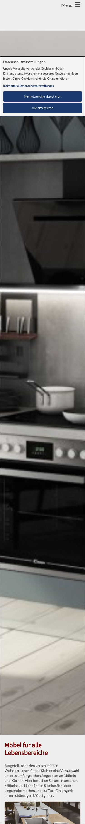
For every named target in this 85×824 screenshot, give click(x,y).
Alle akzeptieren (42, 108)
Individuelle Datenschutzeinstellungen (28, 86)
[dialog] (42, 440)
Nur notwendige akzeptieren (42, 96)
